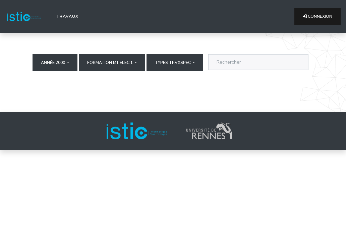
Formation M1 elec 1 (110, 62)
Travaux (68, 16)
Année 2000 (53, 62)
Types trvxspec (173, 62)
